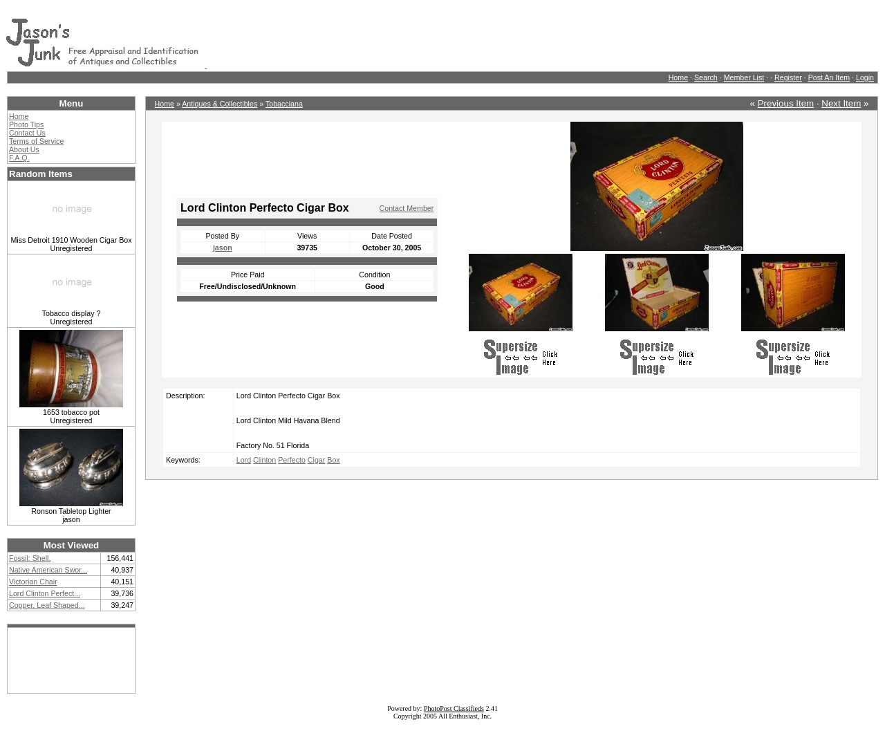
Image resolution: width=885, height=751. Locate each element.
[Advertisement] (458, 37)
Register (788, 77)
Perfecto (292, 460)
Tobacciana (284, 104)
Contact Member (407, 208)
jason (222, 247)
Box (333, 460)
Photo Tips (26, 124)
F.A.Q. (19, 158)
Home (678, 77)
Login (865, 77)
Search (706, 77)
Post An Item (829, 77)
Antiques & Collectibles (219, 104)
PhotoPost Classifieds (454, 708)
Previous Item (786, 103)
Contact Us (27, 133)
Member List (744, 77)
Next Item (841, 103)
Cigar (316, 460)
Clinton (264, 460)
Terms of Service (36, 141)
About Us (24, 149)
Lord (243, 460)
